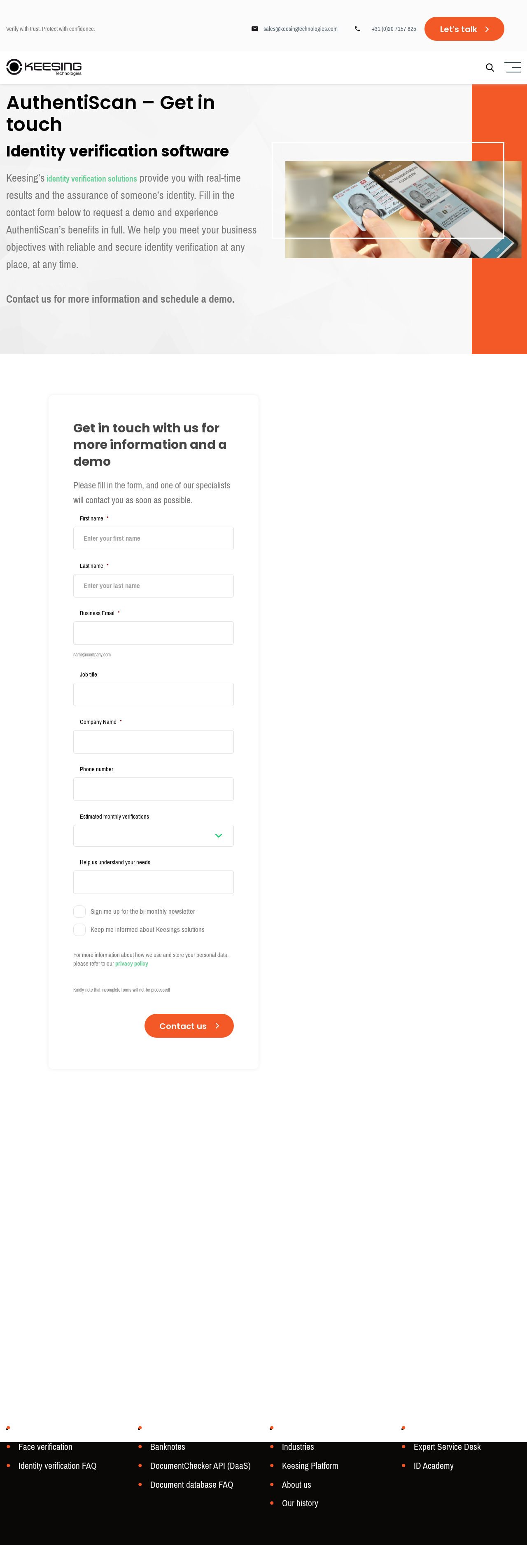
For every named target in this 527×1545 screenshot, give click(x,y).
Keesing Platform (308, 1467)
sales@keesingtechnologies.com (301, 29)
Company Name (101, 710)
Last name (94, 563)
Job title (88, 666)
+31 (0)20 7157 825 (394, 29)
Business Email (100, 607)
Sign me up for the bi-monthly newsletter (143, 892)
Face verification (43, 1449)
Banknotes (166, 1449)
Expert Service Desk (445, 1449)
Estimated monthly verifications (114, 799)
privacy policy (131, 944)
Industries (297, 1449)
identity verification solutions (107, 178)
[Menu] (511, 68)
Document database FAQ (188, 1486)
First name (94, 518)
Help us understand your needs (115, 845)
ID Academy (432, 1467)
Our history (299, 1503)
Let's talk (458, 29)
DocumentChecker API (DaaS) (196, 1467)
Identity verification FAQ (55, 1467)
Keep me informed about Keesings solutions (148, 910)
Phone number (96, 755)
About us (295, 1486)
